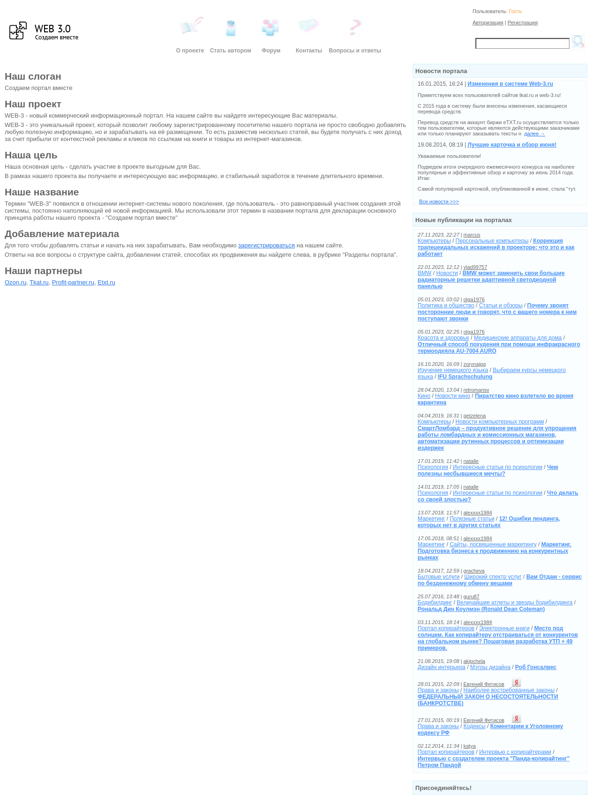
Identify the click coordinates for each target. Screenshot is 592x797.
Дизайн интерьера (442, 667)
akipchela (474, 661)
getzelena (474, 415)
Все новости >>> (439, 201)
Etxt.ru (107, 282)
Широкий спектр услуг (492, 577)
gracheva (473, 571)
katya (469, 746)
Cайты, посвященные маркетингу (493, 544)
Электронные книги (504, 628)
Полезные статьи (472, 518)
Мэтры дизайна (490, 667)
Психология (433, 467)
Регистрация (523, 22)
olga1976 (473, 299)
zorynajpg (474, 364)
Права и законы (438, 690)
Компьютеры (434, 241)
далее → (534, 133)
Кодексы (475, 726)
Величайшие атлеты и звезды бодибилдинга (514, 602)
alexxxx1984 (477, 512)
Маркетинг (431, 518)
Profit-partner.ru (73, 282)
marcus (471, 235)
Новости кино (452, 396)
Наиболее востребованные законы (509, 690)
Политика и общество (446, 305)
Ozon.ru (15, 282)
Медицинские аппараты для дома (518, 338)
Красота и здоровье (443, 338)
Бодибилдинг (435, 602)
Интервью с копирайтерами (515, 752)
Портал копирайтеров (446, 628)
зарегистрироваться (266, 245)
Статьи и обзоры (501, 305)
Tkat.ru (39, 282)
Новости (447, 273)
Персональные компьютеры (492, 241)
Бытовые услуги (439, 577)
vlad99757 (475, 267)
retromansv (476, 390)
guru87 (471, 596)
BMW (424, 273)
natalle (470, 461)
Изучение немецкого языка (453, 370)
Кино (424, 396)
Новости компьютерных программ (500, 421)
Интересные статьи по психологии (497, 467)
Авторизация (488, 22)
